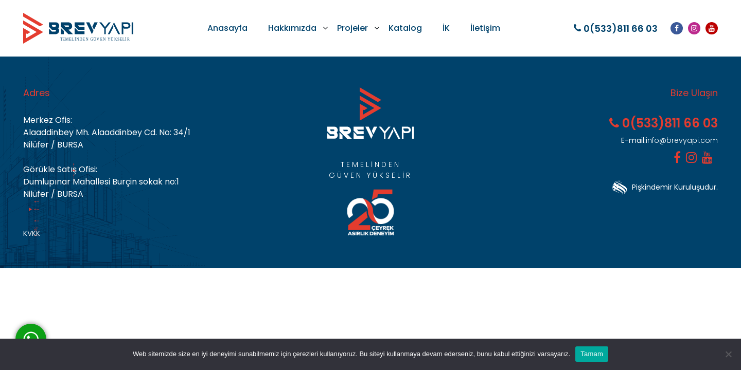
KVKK (31, 233)
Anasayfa (227, 28)
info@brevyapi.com (669, 140)
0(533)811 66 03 (616, 28)
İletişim (485, 28)
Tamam (591, 354)
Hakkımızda (292, 28)
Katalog (405, 28)
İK (446, 28)
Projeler (352, 28)
